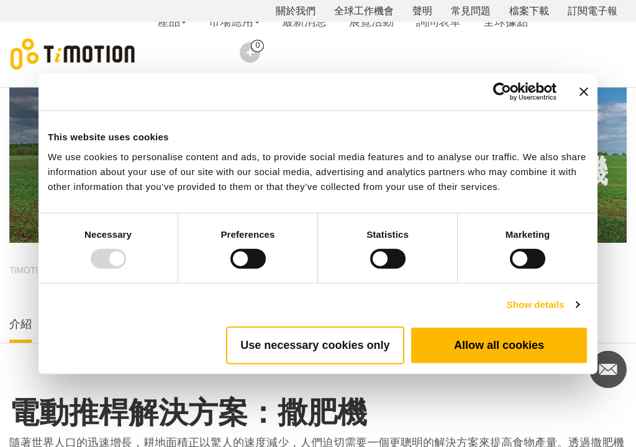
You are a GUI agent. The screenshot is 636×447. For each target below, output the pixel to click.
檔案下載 (529, 11)
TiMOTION (30, 270)
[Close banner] (583, 92)
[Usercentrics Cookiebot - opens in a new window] (502, 92)
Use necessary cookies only (314, 344)
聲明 (422, 11)
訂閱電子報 (592, 11)
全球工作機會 (364, 11)
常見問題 (471, 11)
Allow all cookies (499, 344)
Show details (536, 304)
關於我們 (296, 11)
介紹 (20, 324)
